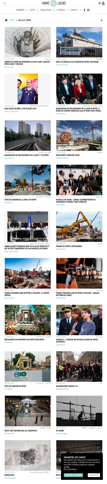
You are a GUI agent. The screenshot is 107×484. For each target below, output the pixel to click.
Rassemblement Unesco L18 (67, 386)
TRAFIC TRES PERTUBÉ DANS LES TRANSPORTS (20, 431)
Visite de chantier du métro (15, 386)
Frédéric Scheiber (62, 158)
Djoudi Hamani (9, 158)
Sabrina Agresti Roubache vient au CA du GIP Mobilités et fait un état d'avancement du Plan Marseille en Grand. (26, 247)
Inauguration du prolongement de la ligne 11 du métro (26, 155)
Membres (20, 10)
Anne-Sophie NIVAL (11, 251)
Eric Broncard (9, 433)
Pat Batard (8, 202)
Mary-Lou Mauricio (11, 111)
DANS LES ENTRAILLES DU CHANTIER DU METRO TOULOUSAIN (77, 62)
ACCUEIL (12, 20)
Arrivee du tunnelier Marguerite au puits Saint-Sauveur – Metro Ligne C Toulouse (27, 63)
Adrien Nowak (61, 249)
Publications (46, 10)
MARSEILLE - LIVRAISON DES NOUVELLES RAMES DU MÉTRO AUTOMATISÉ (77, 341)
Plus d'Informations (70, 469)
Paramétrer (94, 475)
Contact (74, 10)
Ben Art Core (9, 67)
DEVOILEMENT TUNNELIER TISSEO (67, 155)
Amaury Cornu (61, 113)
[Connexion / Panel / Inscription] (103, 3)
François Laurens (62, 64)
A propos (61, 10)
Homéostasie (9, 475)
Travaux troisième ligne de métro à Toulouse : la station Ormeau (26, 294)
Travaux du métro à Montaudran (69, 246)
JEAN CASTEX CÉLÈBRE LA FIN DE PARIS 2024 (20, 109)
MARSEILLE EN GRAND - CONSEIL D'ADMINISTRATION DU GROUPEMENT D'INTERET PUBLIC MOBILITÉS (75, 201)
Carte (32, 10)
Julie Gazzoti (60, 204)
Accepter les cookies (73, 475)
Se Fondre (60, 431)
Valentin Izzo (60, 478)
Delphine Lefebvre (62, 389)
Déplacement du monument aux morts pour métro (24, 340)
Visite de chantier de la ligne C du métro (20, 200)
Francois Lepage (61, 433)
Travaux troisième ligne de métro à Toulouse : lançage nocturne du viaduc (77, 294)
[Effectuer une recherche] (99, 3)
